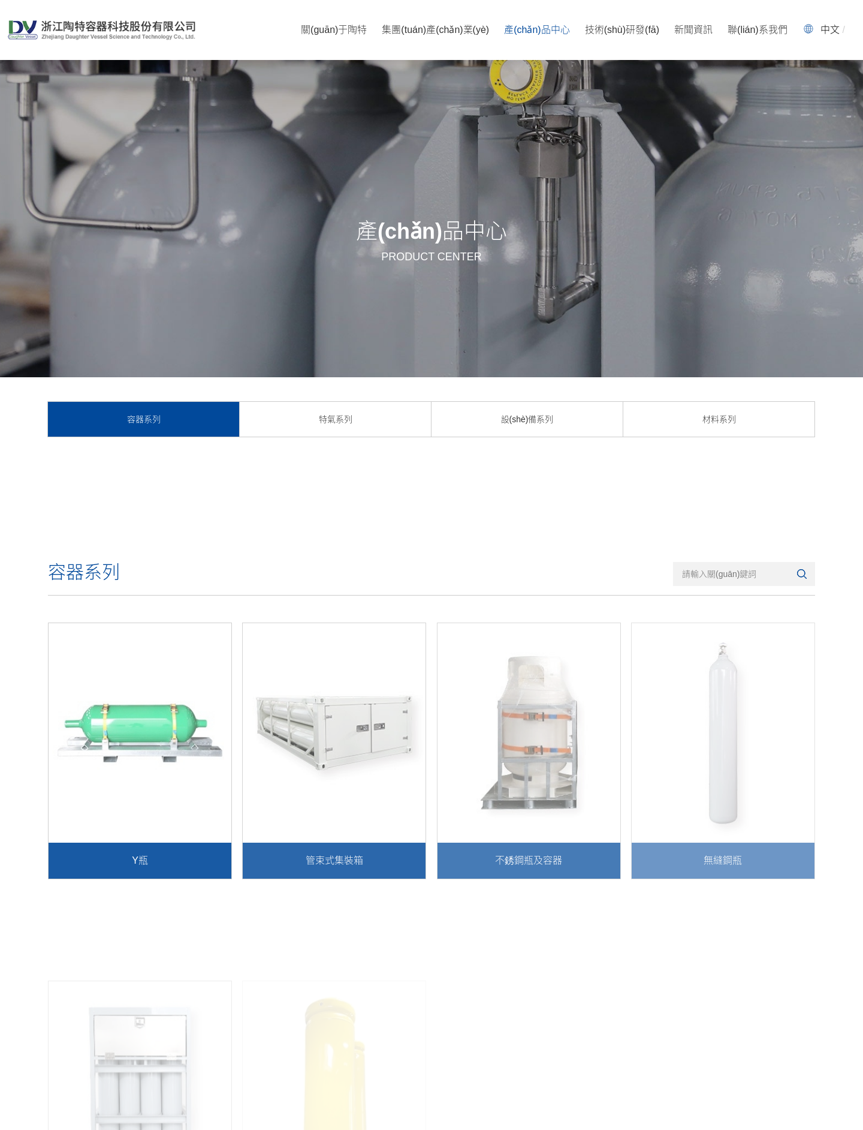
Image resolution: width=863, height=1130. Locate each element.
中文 (830, 30)
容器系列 (144, 419)
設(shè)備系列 (527, 419)
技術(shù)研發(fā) (622, 30)
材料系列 (719, 419)
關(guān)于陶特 (334, 30)
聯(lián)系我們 (757, 30)
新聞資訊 (693, 30)
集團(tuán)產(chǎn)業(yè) (435, 30)
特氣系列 (335, 419)
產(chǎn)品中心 (536, 30)
